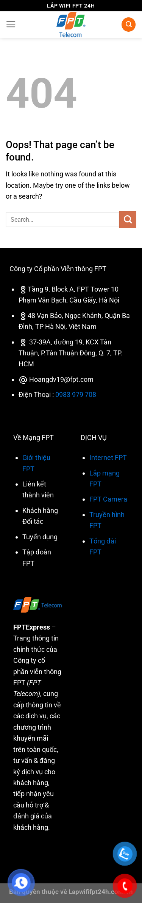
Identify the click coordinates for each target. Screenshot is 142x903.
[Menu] (11, 24)
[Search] (129, 24)
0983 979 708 (75, 394)
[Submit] (127, 219)
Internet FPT (108, 458)
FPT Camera (108, 499)
